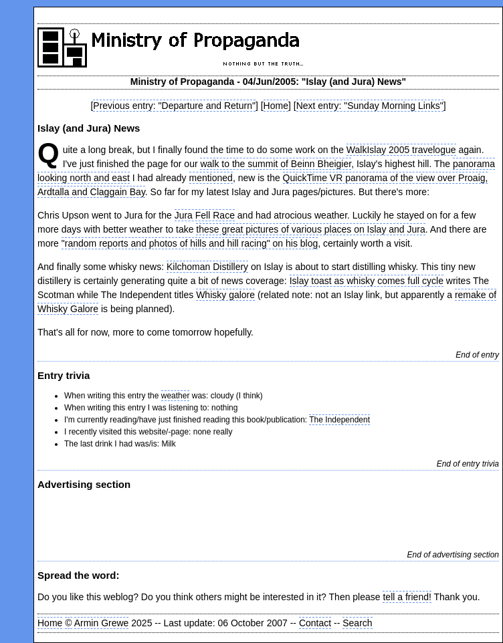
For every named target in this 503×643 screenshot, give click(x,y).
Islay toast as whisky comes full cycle (366, 280)
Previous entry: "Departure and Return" (174, 105)
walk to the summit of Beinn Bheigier (275, 163)
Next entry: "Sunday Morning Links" (369, 105)
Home (276, 105)
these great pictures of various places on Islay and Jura (310, 229)
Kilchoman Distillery (207, 266)
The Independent (339, 419)
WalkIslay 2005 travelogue (401, 149)
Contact (315, 623)
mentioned (211, 177)
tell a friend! (407, 597)
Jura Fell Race (205, 215)
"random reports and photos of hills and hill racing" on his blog (190, 243)
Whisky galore (225, 294)
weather (175, 395)
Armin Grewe (101, 623)
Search (357, 623)
